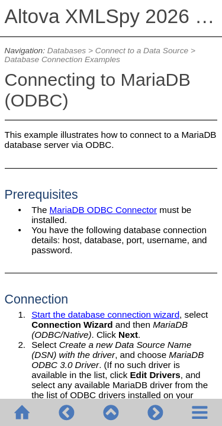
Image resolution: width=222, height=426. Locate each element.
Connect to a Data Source (141, 50)
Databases (66, 50)
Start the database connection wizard (105, 314)
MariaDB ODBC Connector (103, 210)
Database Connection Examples (62, 59)
